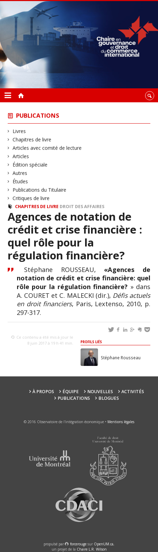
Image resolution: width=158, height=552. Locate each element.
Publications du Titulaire (39, 189)
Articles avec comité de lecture (47, 148)
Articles (21, 156)
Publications (37, 115)
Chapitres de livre (32, 139)
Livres (19, 131)
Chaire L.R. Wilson (92, 549)
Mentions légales (120, 421)
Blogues (108, 398)
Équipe (70, 392)
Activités (132, 392)
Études (20, 181)
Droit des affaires (82, 206)
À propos (43, 392)
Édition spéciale (30, 164)
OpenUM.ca (103, 544)
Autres (20, 173)
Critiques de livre (31, 198)
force (78, 544)
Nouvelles (100, 392)
